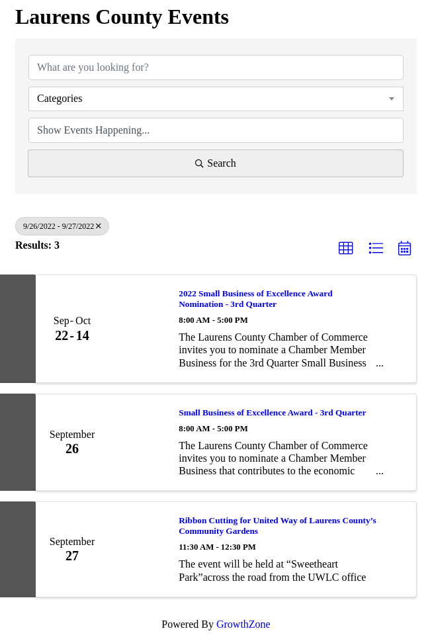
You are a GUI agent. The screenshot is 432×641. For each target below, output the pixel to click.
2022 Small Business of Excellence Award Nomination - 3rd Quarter (255, 298)
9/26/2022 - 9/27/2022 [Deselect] (62, 226)
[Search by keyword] (216, 67)
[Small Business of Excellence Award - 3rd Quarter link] (136, 442)
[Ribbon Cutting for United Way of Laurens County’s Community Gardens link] (136, 549)
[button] (346, 248)
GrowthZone (243, 624)
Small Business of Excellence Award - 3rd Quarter (272, 412)
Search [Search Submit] (215, 163)
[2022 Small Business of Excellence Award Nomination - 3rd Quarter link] (136, 329)
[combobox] (216, 98)
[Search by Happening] (216, 130)
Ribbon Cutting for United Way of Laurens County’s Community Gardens (277, 525)
